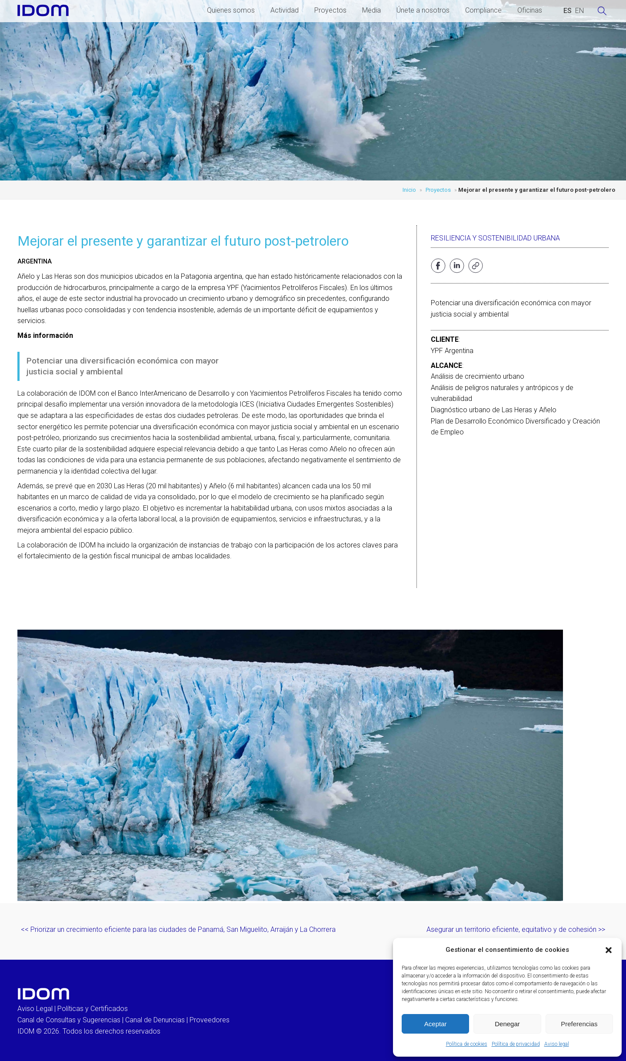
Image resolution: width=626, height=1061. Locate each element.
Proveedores (210, 1020)
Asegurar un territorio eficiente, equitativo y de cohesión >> (515, 929)
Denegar (507, 1024)
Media (371, 10)
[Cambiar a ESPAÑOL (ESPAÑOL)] (567, 11)
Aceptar (435, 1024)
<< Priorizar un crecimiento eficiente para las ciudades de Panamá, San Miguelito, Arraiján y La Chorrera (178, 929)
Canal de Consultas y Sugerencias (68, 1020)
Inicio (409, 190)
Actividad (284, 10)
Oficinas (529, 10)
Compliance (483, 10)
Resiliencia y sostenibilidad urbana (495, 238)
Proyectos (330, 10)
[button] (608, 950)
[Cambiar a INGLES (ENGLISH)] (579, 11)
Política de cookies (466, 1044)
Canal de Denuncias (155, 1020)
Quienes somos (231, 10)
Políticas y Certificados (92, 1008)
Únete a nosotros (423, 10)
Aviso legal (556, 1044)
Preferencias (579, 1024)
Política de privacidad (516, 1044)
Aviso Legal (35, 1008)
